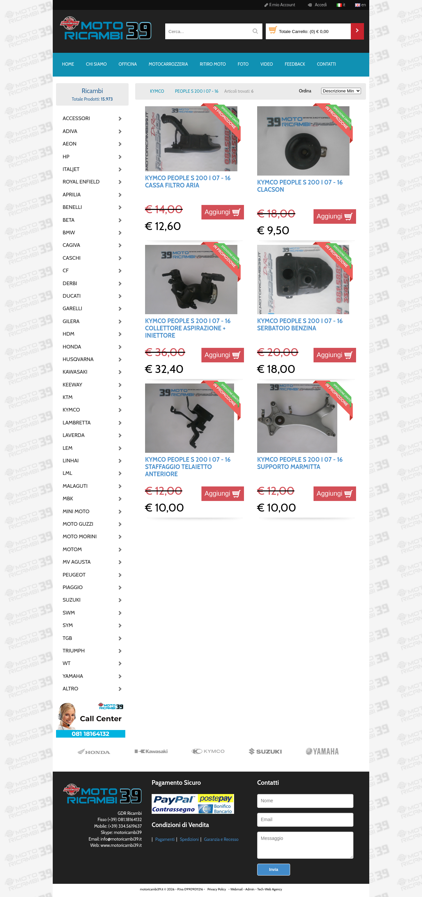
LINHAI (71, 460)
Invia (273, 869)
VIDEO (266, 64)
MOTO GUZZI (78, 524)
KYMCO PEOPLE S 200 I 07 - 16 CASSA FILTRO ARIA (188, 181)
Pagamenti (165, 839)
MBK (68, 498)
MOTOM (72, 549)
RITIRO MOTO (213, 64)
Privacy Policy (216, 889)
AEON (69, 144)
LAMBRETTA (77, 422)
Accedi (316, 4)
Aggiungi (223, 212)
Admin (249, 889)
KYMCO (71, 410)
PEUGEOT (74, 575)
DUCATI (72, 296)
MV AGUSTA (77, 562)
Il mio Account (278, 4)
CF (66, 270)
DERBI (70, 283)
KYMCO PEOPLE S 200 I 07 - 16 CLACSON (300, 186)
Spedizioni (189, 839)
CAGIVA (71, 245)
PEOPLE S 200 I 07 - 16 (197, 91)
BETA (69, 220)
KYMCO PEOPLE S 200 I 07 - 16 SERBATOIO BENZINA (300, 324)
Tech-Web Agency (269, 889)
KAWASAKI (75, 372)
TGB (67, 638)
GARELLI (72, 308)
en (360, 4)
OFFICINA (128, 64)
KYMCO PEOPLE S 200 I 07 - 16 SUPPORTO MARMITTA (300, 463)
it (341, 4)
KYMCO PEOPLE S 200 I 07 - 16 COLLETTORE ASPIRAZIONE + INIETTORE (188, 328)
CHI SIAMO (96, 64)
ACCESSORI (76, 118)
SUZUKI (71, 600)
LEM (68, 448)
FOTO (243, 64)
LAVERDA (74, 435)
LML (67, 473)
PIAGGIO (73, 587)
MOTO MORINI (79, 536)
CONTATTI (326, 64)
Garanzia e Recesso (221, 839)
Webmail (236, 889)
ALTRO (70, 688)
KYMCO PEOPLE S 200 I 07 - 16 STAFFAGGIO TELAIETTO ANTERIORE (188, 467)
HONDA (72, 347)
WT (67, 663)
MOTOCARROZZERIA (168, 64)
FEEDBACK (295, 64)
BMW (69, 232)
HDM (69, 334)
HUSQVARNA (78, 359)
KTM (68, 397)
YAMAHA (73, 676)
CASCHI (71, 258)
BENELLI (72, 207)
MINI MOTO (76, 511)
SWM (69, 613)
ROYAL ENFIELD (79, 182)
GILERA (71, 321)
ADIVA (70, 131)
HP (66, 156)
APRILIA (72, 194)
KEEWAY (72, 385)
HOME (68, 64)
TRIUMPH (74, 651)
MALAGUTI (75, 486)
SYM (68, 625)
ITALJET (71, 169)
